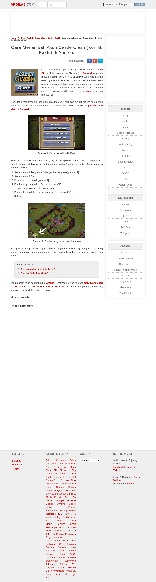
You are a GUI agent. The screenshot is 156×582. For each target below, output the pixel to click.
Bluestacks (51, 473)
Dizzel (125, 275)
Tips (125, 179)
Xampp (49, 574)
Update (61, 567)
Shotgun (50, 550)
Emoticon (51, 493)
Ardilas (18, 4)
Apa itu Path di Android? (35, 273)
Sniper (61, 557)
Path (125, 221)
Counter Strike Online (125, 269)
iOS (60, 514)
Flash (49, 497)
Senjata (50, 547)
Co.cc (57, 480)
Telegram (125, 233)
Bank (65, 467)
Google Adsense (125, 132)
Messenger (52, 527)
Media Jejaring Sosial (61, 524)
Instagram (125, 210)
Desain (73, 483)
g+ (52, 4)
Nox (62, 530)
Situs (62, 554)
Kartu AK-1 (70, 514)
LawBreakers (62, 520)
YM (47, 577)
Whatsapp (58, 570)
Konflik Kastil (54, 38)
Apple (49, 467)
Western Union (125, 184)
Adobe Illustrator (56, 460)
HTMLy (125, 138)
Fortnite (58, 497)
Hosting (63, 510)
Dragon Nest (125, 281)
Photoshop (71, 534)
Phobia (60, 534)
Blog (125, 115)
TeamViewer (69, 560)
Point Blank (125, 293)
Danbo (125, 121)
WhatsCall (71, 570)
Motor (125, 150)
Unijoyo (50, 567)
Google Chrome (55, 503)
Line (125, 215)
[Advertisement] (78, 22)
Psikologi (125, 155)
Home (13, 38)
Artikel (30, 38)
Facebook (62, 493)
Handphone (52, 510)
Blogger (130, 483)
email (89, 91)
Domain (60, 487)
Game (49, 500)
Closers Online (125, 258)
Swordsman (52, 560)
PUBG (60, 544)
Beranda (16, 460)
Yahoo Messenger (66, 574)
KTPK (49, 520)
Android (21, 38)
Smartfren (51, 557)
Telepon (64, 564)
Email (73, 490)
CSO (56, 483)
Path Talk (125, 227)
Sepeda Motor (125, 161)
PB (53, 534)
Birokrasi (64, 470)
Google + (130, 467)
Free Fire (71, 497)
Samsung (71, 544)
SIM (125, 167)
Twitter (116, 470)
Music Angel (52, 530)
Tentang (16, 468)
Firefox (125, 127)
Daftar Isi (17, 464)
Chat (48, 477)
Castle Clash (40, 38)
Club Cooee (125, 264)
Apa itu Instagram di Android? (38, 269)
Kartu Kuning (125, 144)
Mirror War (125, 287)
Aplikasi (72, 463)
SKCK (125, 173)
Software (72, 557)
